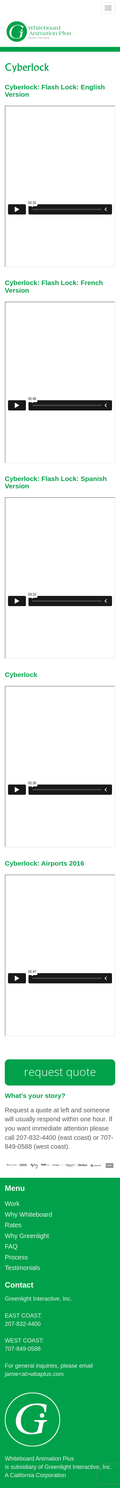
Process (16, 1257)
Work (12, 1203)
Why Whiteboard (28, 1214)
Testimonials (22, 1267)
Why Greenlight (27, 1235)
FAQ (11, 1246)
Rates (13, 1225)
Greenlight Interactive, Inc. (38, 1299)
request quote (60, 1071)
